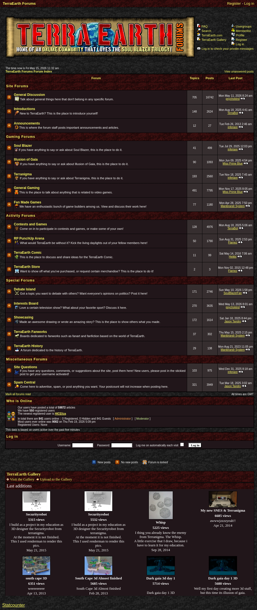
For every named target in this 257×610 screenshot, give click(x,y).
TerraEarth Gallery (211, 39)
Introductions (24, 109)
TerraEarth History (28, 346)
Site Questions (25, 367)
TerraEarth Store (27, 267)
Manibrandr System (233, 206)
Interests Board (26, 303)
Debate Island (24, 289)
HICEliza (60, 413)
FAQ (202, 26)
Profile (238, 35)
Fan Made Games (27, 202)
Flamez (232, 242)
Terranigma (23, 174)
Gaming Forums (20, 137)
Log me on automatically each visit (157, 445)
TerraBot (232, 112)
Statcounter (13, 605)
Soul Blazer (23, 146)
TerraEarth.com (209, 35)
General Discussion (29, 95)
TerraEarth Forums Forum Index (29, 71)
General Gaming (27, 188)
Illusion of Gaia (26, 159)
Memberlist (241, 31)
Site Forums (17, 86)
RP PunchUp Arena (29, 238)
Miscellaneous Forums (26, 359)
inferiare (233, 127)
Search (204, 31)
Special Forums (20, 280)
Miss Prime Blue (233, 163)
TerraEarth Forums (19, 3)
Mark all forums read (18, 394)
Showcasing (23, 317)
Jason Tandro (232, 321)
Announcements (27, 123)
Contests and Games (30, 224)
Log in (249, 3)
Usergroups (241, 26)
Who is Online (19, 401)
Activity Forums (20, 216)
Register (234, 3)
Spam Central (24, 382)
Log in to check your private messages (225, 48)
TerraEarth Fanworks (30, 332)
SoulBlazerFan (232, 293)
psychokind (233, 98)
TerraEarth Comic (28, 253)
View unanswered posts (238, 71)
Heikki (232, 256)
